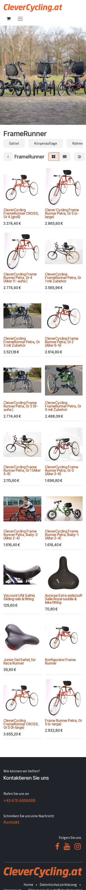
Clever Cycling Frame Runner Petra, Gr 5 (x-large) (62, 213)
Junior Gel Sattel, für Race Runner (19, 662)
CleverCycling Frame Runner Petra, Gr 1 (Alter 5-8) (22, 470)
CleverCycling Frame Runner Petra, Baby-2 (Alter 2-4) (20, 535)
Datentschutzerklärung (58, 884)
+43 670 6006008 (19, 800)
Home (28, 884)
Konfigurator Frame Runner (60, 662)
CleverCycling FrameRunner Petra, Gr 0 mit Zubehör (63, 406)
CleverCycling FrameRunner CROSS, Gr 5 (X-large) (21, 724)
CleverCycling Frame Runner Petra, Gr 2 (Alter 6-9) (61, 342)
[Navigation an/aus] (20, 18)
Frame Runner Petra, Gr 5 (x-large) (63, 722)
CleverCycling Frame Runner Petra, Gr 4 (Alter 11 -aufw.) (20, 277)
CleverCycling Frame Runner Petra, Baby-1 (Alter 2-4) (61, 535)
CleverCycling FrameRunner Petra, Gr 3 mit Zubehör (21, 342)
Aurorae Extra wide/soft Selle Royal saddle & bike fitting (63, 599)
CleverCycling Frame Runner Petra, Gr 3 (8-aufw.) (20, 406)
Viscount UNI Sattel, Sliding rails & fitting (19, 597)
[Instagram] (77, 846)
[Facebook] (57, 846)
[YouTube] (67, 846)
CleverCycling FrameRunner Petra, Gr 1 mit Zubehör (63, 277)
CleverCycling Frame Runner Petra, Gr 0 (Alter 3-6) (61, 470)
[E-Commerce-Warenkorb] (8, 19)
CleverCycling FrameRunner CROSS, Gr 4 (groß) (21, 213)
